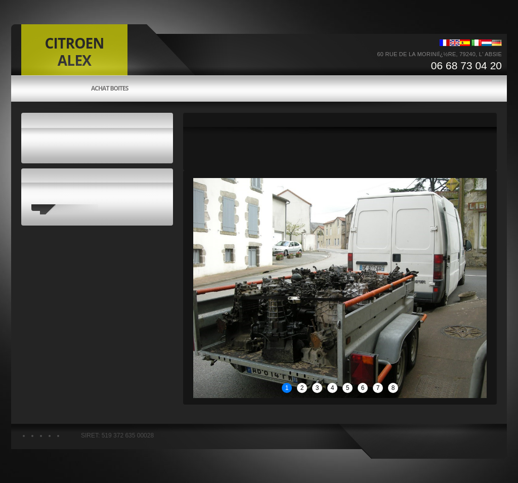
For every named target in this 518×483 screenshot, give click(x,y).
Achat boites (109, 88)
